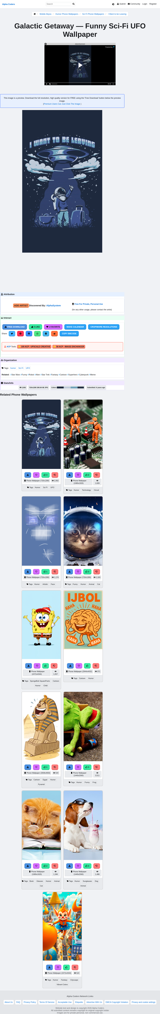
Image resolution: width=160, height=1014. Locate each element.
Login (144, 4)
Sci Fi (20, 368)
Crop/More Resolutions (103, 327)
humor (13, 368)
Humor (37, 487)
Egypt (45, 780)
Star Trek (45, 375)
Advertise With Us (94, 1002)
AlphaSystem (53, 305)
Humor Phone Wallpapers (67, 14)
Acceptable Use (65, 1002)
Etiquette (79, 1002)
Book (32, 881)
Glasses (40, 881)
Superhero (72, 375)
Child (45, 686)
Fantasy (54, 375)
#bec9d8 (67, 387)
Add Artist (21, 305)
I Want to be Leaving (117, 14)
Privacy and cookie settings (143, 1002)
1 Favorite (53, 327)
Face (53, 584)
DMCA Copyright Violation (117, 1002)
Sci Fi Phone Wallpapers (93, 14)
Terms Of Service (46, 1002)
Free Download (15, 327)
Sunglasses (87, 881)
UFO (28, 368)
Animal (91, 584)
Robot (31, 375)
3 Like (35, 327)
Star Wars (15, 375)
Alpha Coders (8, 4)
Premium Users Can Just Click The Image (62, 104)
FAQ (18, 1002)
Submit (121, 4)
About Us (9, 1002)
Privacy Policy (30, 1002)
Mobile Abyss (45, 14)
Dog (96, 881)
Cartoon (63, 375)
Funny (24, 375)
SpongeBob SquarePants (40, 681)
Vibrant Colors (62, 984)
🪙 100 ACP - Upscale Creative (34, 346)
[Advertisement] (62, 272)
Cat (98, 584)
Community (134, 4)
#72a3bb (74, 387)
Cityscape (74, 980)
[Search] (73, 4)
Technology (86, 490)
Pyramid (41, 784)
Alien (38, 375)
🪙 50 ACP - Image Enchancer (68, 346)
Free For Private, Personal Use (89, 304)
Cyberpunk (83, 375)
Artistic (45, 584)
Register (153, 4)
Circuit (96, 490)
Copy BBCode (69, 333)
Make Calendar (75, 327)
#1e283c (60, 387)
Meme (92, 375)
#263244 (81, 387)
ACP (9, 346)
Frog (94, 782)
